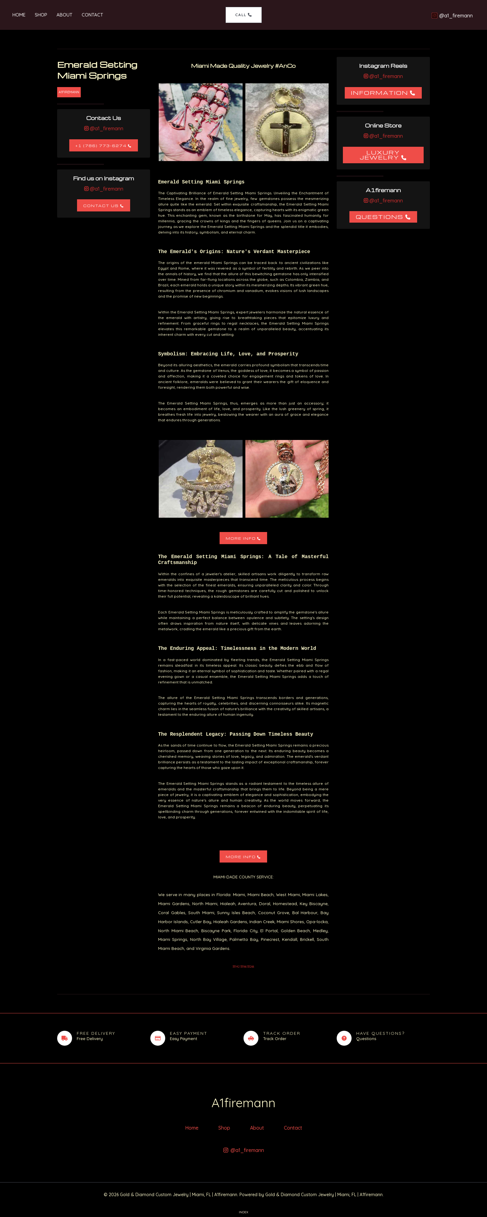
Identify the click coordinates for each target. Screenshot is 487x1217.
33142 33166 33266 (243, 966)
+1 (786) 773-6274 (101, 145)
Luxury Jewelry (380, 155)
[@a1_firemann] (452, 15)
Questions (379, 216)
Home (18, 15)
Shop (41, 15)
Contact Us (101, 205)
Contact (92, 15)
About (64, 15)
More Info (241, 538)
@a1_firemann (106, 128)
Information (379, 92)
